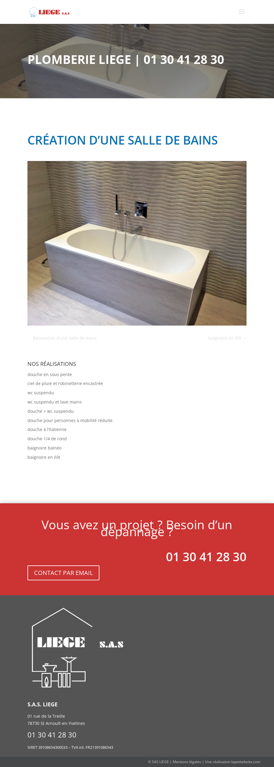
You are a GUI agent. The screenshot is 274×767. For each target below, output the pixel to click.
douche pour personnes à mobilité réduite (70, 420)
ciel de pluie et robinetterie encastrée (65, 383)
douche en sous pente (49, 374)
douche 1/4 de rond (47, 438)
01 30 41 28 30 (206, 556)
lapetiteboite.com (245, 761)
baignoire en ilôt (43, 457)
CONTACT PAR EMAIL (63, 573)
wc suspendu (40, 392)
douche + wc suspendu (50, 411)
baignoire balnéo (44, 448)
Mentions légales (187, 761)
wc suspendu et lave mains (54, 402)
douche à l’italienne (47, 429)
